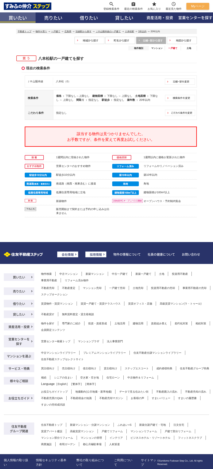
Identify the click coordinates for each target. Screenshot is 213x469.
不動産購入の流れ (166, 391)
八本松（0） (63, 81)
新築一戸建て (143, 273)
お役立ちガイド (19, 398)
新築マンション (95, 273)
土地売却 (138, 287)
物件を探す (47, 323)
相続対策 (201, 323)
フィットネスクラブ (190, 437)
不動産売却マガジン (111, 398)
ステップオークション (54, 294)
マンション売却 (92, 287)
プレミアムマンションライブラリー (104, 352)
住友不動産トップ (51, 424)
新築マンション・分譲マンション (90, 424)
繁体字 (76, 384)
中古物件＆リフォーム (140, 377)
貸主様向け (110, 368)
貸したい (124, 17)
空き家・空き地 (89, 377)
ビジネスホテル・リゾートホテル (150, 437)
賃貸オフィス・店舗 (140, 303)
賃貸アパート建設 (51, 431)
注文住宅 (178, 424)
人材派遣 (114, 444)
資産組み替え (159, 323)
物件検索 (46, 273)
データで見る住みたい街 (134, 391)
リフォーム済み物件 (77, 280)
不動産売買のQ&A (52, 398)
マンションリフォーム (143, 431)
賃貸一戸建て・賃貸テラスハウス (101, 303)
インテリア (116, 437)
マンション (157, 48)
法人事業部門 (115, 341)
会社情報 (68, 254)
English (62, 384)
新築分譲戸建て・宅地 (152, 424)
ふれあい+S (125, 424)
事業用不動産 (49, 280)
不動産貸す (47, 314)
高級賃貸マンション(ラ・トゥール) (180, 303)
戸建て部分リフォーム (178, 431)
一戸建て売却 (117, 287)
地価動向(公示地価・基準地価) (93, 391)
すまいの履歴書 (187, 398)
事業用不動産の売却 (195, 287)
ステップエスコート (137, 368)
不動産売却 (47, 287)
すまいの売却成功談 (53, 404)
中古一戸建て (120, 273)
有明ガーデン (67, 444)
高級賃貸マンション (82, 431)
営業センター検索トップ (55, 341)
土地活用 (119, 323)
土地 (189, 48)
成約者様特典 (164, 368)
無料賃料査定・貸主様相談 (78, 314)
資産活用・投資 (159, 17)
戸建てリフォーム (112, 431)
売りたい (53, 17)
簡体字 (91, 384)
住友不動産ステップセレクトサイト (62, 359)
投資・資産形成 (97, 323)
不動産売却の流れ (195, 391)
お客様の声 (137, 398)
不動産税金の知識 (81, 398)
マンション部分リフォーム (57, 437)
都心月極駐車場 (92, 444)
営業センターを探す (19, 341)
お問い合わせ (191, 254)
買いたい (18, 17)
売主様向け (68, 368)
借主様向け (89, 368)
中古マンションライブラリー (58, 352)
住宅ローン (113, 377)
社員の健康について (161, 254)
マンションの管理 (91, 437)
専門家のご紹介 (71, 323)
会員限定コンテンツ (53, 329)
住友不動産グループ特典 (194, 368)
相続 (43, 377)
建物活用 (138, 323)
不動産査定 (68, 287)
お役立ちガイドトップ (54, 391)
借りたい (89, 17)
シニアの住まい (63, 377)
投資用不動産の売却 (163, 287)
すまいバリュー (161, 398)
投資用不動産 (180, 273)
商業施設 (46, 444)
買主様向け (47, 368)
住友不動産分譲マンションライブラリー (157, 352)
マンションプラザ (88, 341)
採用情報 (96, 254)
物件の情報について (127, 254)
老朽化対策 (181, 323)
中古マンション (68, 273)
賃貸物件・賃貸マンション (57, 303)
